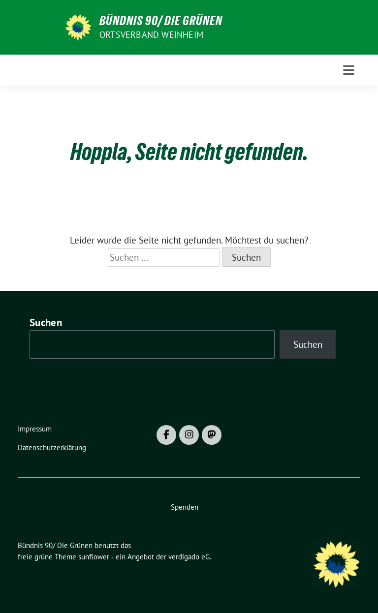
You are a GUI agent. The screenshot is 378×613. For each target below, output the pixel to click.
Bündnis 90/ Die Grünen (160, 20)
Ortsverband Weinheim (151, 34)
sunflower (93, 556)
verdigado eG (189, 556)
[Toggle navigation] (348, 70)
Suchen (46, 322)
